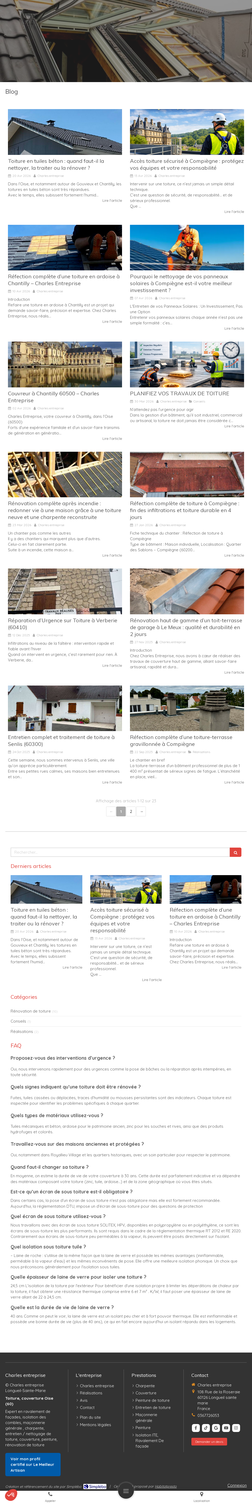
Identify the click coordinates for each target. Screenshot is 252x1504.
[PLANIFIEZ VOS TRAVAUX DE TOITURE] (187, 364)
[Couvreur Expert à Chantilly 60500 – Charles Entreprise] (65, 364)
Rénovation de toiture (31, 1011)
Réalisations (22, 1031)
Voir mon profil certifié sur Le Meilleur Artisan (32, 1464)
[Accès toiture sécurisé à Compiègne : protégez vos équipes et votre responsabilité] (187, 132)
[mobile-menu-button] (126, 1490)
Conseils (18, 1021)
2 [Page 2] (131, 811)
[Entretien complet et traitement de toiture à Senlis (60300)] (65, 708)
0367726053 (208, 1415)
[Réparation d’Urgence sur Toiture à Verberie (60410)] (65, 591)
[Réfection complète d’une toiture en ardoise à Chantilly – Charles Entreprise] (65, 247)
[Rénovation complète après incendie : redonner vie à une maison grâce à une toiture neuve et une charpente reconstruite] (65, 474)
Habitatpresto (166, 1486)
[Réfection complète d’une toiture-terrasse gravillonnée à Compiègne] (187, 708)
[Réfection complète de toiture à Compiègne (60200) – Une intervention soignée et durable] (187, 474)
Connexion (237, 1485)
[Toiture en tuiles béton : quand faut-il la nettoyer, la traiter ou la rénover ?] (65, 132)
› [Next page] (141, 811)
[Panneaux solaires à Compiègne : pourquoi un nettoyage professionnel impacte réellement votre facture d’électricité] (187, 247)
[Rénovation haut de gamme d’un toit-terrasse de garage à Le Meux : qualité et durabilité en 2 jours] (187, 591)
